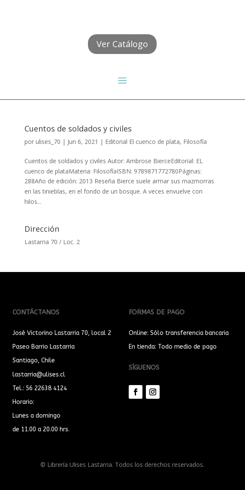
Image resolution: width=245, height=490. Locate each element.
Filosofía (195, 141)
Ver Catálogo (122, 44)
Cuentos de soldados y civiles (78, 128)
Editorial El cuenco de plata (142, 141)
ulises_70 (48, 141)
